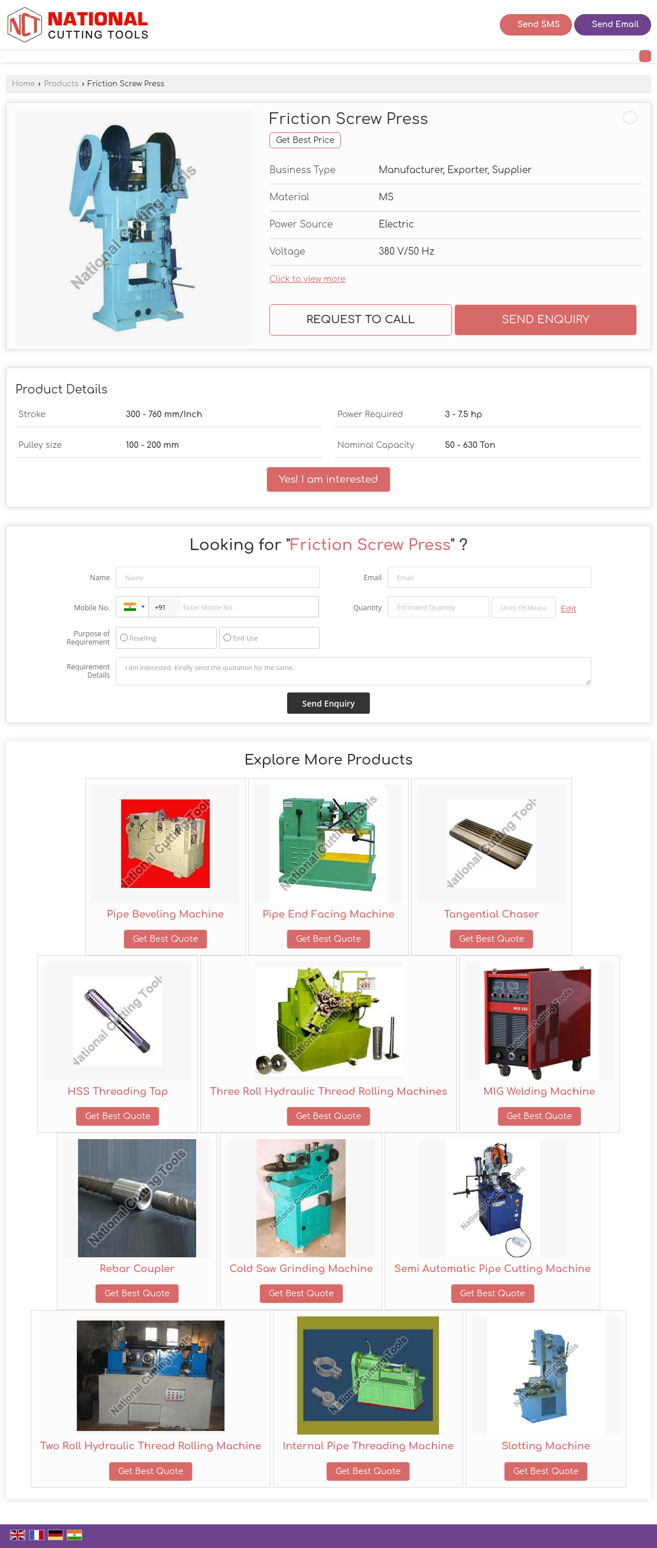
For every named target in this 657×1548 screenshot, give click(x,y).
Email (372, 578)
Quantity (367, 608)
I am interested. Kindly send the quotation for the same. (353, 671)
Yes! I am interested (328, 479)
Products (61, 84)
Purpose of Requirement (88, 638)
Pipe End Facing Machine (328, 914)
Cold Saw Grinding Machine (301, 1268)
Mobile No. (92, 608)
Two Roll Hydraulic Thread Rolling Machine (150, 1446)
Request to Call (361, 320)
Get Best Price (305, 140)
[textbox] (524, 607)
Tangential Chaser (491, 914)
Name (100, 578)
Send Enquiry (546, 320)
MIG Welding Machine (539, 1091)
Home (23, 84)
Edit (568, 609)
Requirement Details (88, 671)
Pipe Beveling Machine (165, 914)
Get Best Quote (165, 939)
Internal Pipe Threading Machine (368, 1446)
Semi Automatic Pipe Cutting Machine (492, 1268)
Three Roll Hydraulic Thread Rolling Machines (328, 1091)
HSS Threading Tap (117, 1091)
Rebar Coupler (136, 1268)
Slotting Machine (546, 1446)
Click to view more (307, 279)
